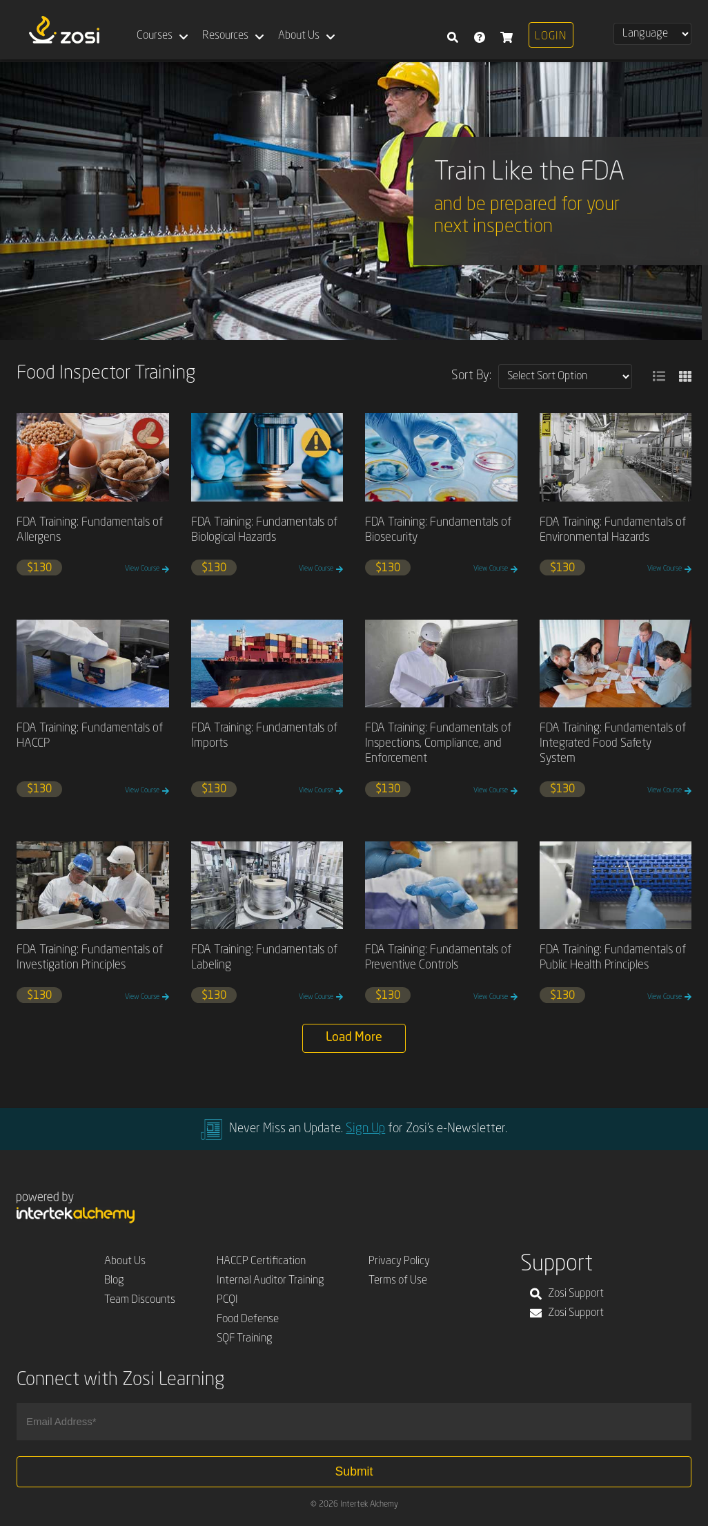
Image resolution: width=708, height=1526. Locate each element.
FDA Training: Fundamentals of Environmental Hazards (613, 530)
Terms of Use (397, 1280)
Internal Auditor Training (270, 1280)
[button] (659, 376)
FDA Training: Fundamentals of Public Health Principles (613, 957)
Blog (114, 1280)
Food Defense (248, 1319)
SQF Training (245, 1338)
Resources (225, 35)
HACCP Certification (261, 1261)
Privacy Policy (399, 1261)
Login (551, 36)
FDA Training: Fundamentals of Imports (264, 736)
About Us (298, 35)
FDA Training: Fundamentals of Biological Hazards (264, 530)
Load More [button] (354, 1037)
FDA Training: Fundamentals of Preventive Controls (438, 957)
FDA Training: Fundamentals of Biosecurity (438, 530)
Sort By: (471, 376)
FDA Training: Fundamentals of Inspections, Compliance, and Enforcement (438, 744)
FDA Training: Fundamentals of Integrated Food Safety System (613, 744)
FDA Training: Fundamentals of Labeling (264, 957)
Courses (155, 35)
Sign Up (365, 1129)
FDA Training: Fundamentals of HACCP (90, 736)
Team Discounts (139, 1300)
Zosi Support (567, 1294)
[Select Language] (652, 34)
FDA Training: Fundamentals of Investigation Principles (90, 957)
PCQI (227, 1300)
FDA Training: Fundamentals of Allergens (90, 530)
